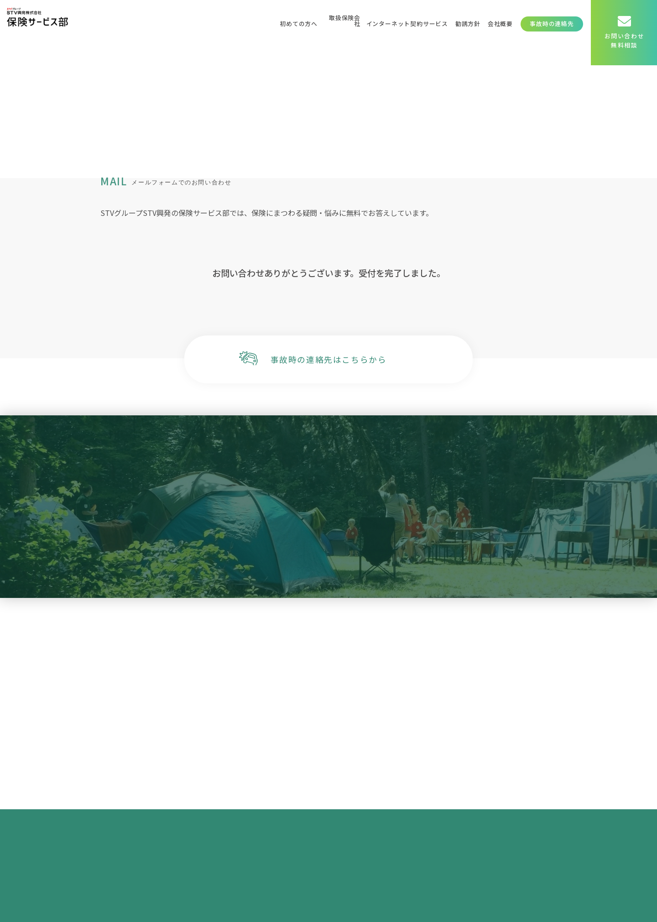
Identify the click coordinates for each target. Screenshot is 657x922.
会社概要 (500, 23)
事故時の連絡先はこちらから (329, 359)
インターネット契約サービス (407, 23)
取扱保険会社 (344, 20)
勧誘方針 (467, 23)
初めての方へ (299, 23)
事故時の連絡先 (552, 23)
